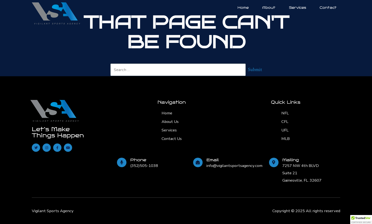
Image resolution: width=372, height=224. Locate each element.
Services (297, 7)
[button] (361, 219)
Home (243, 7)
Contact (328, 7)
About (268, 7)
